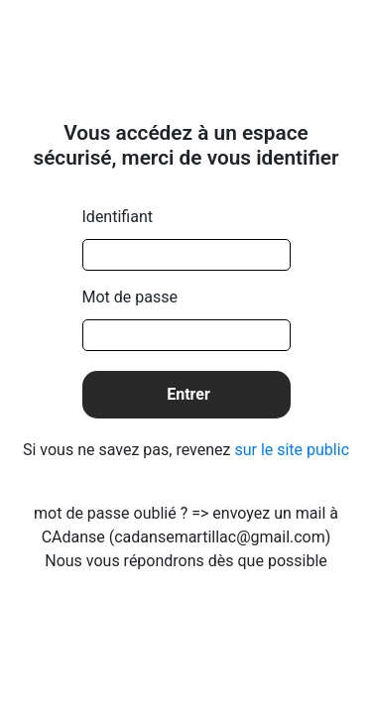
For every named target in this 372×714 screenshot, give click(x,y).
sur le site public (291, 449)
